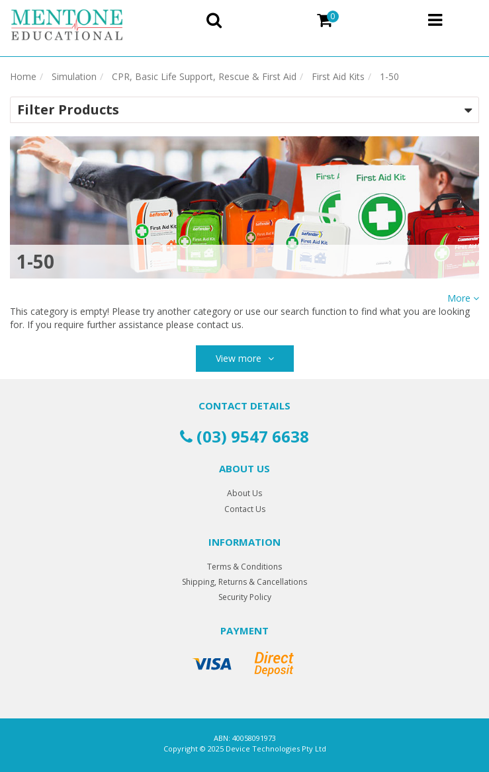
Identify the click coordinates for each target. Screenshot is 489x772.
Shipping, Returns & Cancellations (244, 581)
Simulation (74, 76)
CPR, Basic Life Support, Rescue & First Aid (204, 76)
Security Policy (244, 597)
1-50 (389, 76)
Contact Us (244, 509)
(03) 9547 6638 (244, 436)
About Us (244, 493)
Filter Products (68, 109)
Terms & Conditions (244, 566)
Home (23, 76)
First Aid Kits (338, 76)
